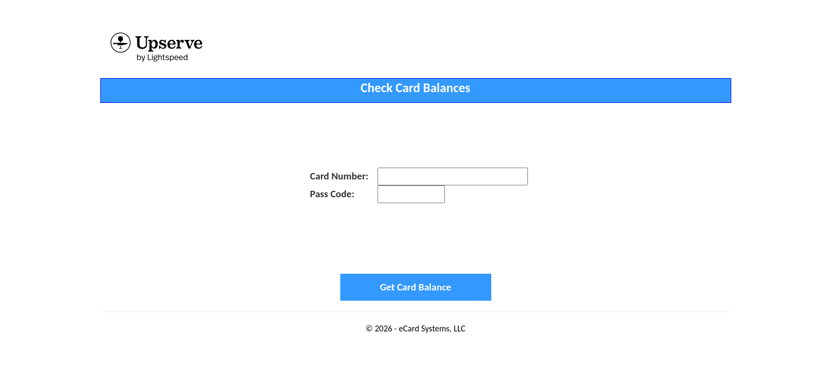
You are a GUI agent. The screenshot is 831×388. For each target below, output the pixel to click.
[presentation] (416, 238)
